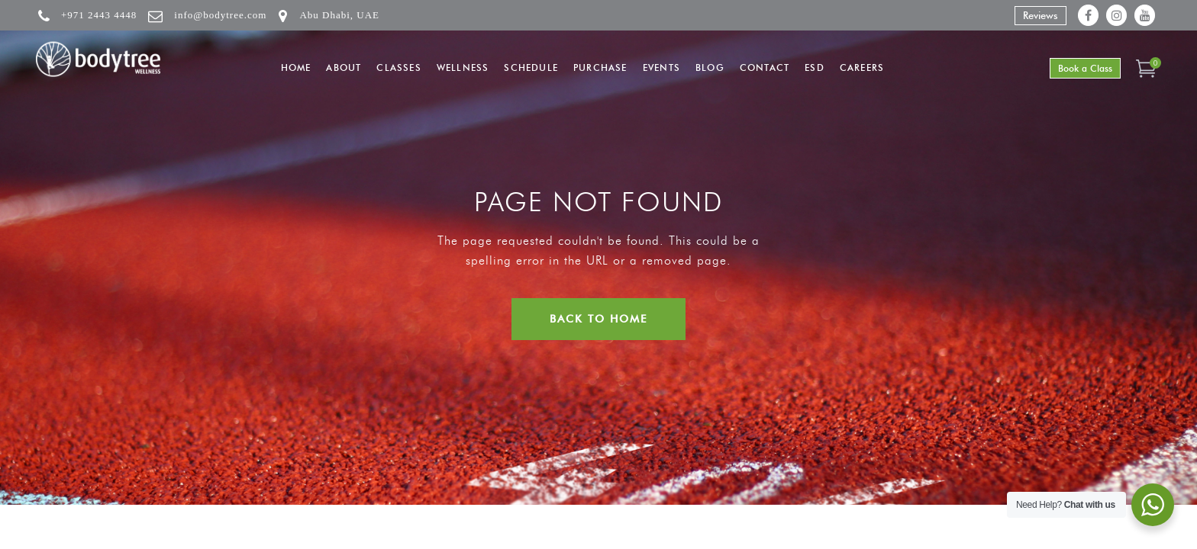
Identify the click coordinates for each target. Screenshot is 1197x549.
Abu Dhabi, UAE (339, 15)
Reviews (1040, 15)
